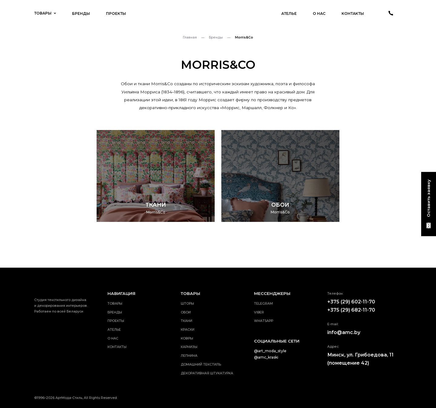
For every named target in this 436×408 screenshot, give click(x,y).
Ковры (187, 338)
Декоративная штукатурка (207, 373)
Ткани (186, 321)
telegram (263, 304)
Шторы (187, 304)
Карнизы (189, 347)
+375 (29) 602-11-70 (351, 302)
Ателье (289, 13)
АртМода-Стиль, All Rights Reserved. (86, 398)
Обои (186, 312)
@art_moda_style (270, 351)
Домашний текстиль (201, 364)
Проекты (116, 13)
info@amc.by (343, 332)
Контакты (353, 13)
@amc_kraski (266, 357)
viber (259, 312)
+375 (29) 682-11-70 (351, 310)
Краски (187, 330)
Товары (45, 13)
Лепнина (189, 356)
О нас (319, 13)
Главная (190, 37)
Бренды (81, 13)
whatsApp (263, 321)
